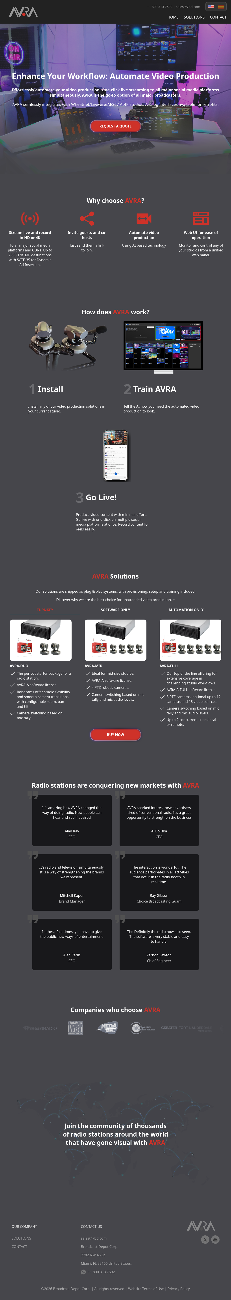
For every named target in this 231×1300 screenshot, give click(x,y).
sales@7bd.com (188, 6)
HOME (173, 17)
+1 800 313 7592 (98, 1272)
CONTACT (218, 17)
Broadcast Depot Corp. (72, 1288)
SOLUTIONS (194, 17)
